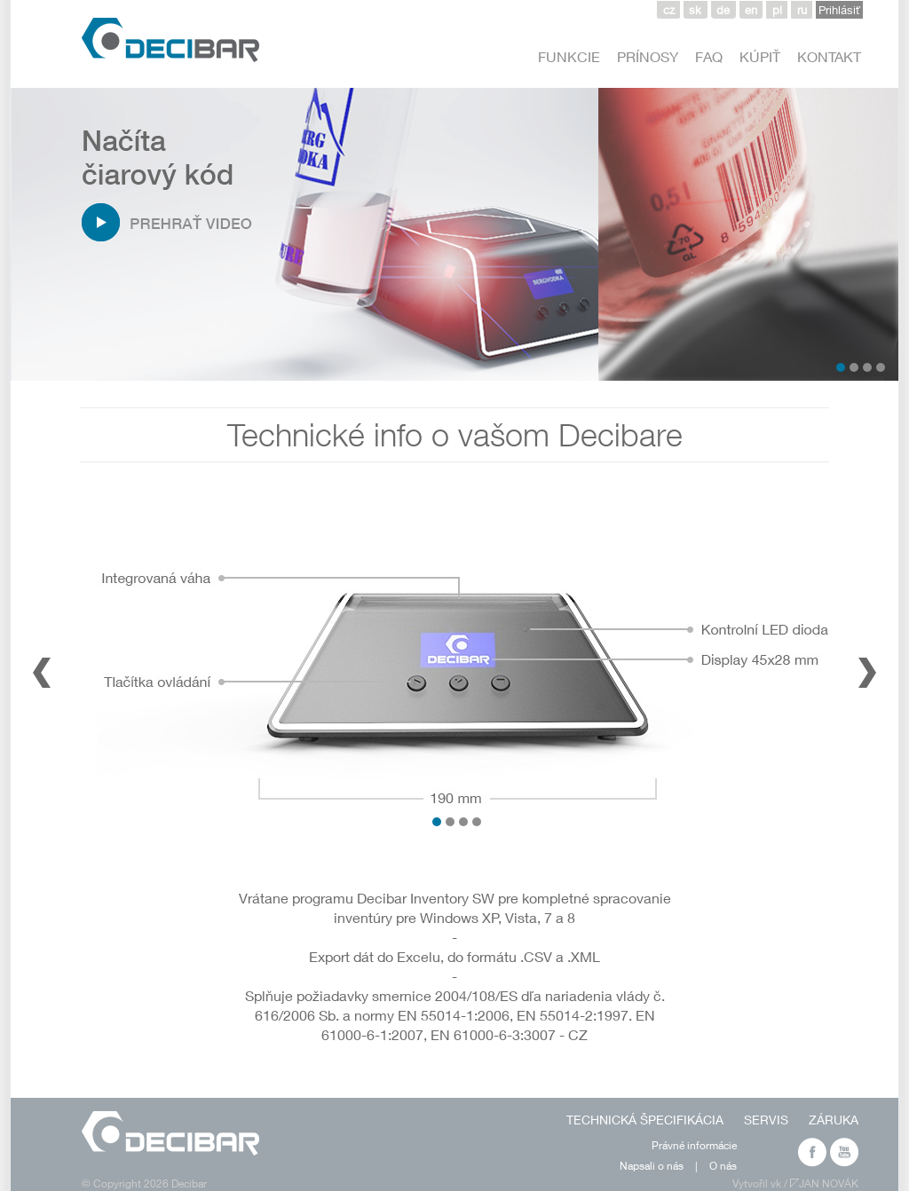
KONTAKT (829, 56)
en (751, 10)
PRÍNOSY (647, 56)
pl (777, 10)
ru (802, 10)
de (723, 10)
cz (669, 10)
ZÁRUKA (833, 1119)
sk (695, 10)
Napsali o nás (652, 1165)
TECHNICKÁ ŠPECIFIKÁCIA (644, 1119)
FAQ (709, 56)
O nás (723, 1165)
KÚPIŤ (759, 56)
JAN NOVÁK (828, 1183)
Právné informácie (694, 1145)
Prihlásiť (839, 10)
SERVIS (766, 1119)
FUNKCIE (569, 56)
